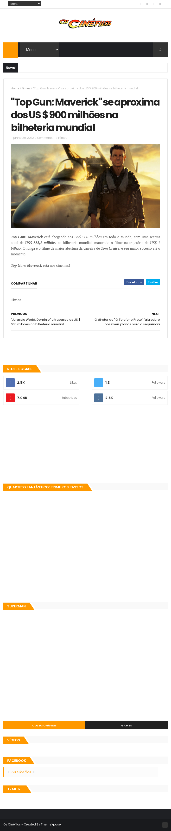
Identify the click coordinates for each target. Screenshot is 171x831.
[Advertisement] (85, 444)
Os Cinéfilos (21, 772)
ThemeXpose (51, 824)
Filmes (26, 88)
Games (126, 725)
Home (15, 88)
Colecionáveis (44, 725)
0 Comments (44, 137)
